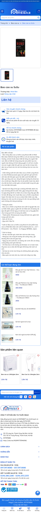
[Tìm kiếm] (38, 17)
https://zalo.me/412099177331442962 (15, 440)
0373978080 (7, 438)
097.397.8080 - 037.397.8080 (13, 467)
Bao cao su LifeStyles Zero (10, 374)
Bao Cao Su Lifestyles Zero (31, 374)
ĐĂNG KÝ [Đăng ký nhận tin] (37, 392)
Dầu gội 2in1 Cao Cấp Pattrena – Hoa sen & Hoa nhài (27, 271)
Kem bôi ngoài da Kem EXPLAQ (25, 335)
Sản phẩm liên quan (11, 349)
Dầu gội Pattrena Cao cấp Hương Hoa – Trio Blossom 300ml (26, 284)
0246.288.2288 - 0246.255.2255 (14, 475)
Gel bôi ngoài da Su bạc (23, 322)
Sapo (25, 505)
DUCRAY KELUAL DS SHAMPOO (25, 309)
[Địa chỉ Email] (20, 392)
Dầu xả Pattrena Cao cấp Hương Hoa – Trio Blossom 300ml (27, 297)
